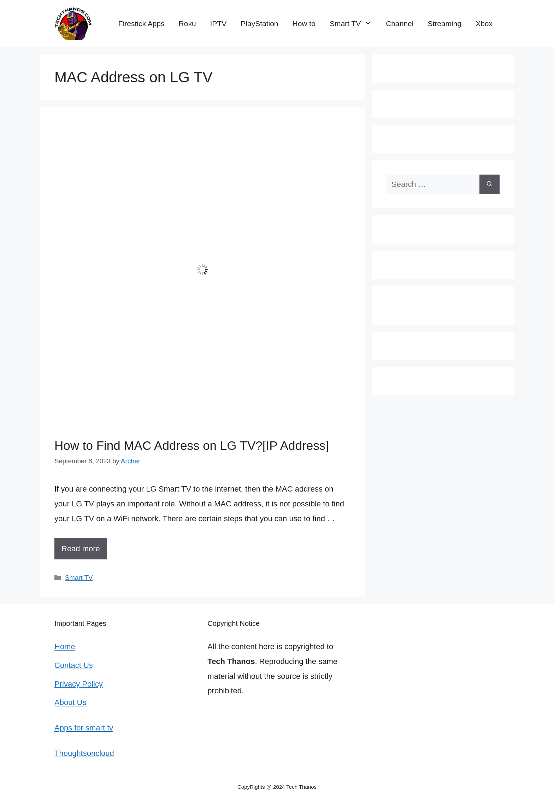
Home (64, 646)
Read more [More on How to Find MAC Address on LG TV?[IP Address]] (80, 548)
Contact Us (73, 665)
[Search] (489, 184)
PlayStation (259, 23)
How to (304, 23)
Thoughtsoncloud (84, 753)
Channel (399, 23)
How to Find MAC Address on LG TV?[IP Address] (191, 445)
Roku (187, 23)
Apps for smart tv (83, 727)
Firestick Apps (141, 23)
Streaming (444, 23)
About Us (70, 702)
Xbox (484, 23)
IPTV (218, 23)
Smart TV (354, 23)
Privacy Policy (78, 684)
